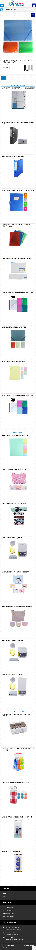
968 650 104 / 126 (10, 932)
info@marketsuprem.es (12, 934)
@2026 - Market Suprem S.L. (9, 945)
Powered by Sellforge (29, 945)
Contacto (5, 893)
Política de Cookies (7, 910)
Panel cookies (7, 948)
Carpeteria (13, 9)
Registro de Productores (9, 913)
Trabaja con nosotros (8, 916)
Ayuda (4, 896)
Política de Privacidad (8, 907)
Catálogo (6, 9)
